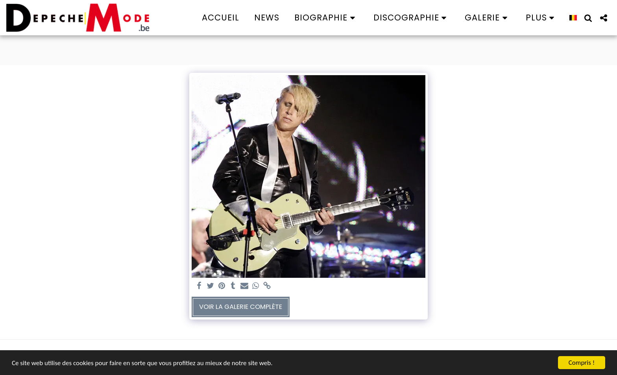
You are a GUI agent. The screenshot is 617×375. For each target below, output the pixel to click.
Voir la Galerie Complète (240, 306)
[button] (326, 17)
